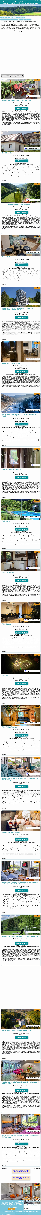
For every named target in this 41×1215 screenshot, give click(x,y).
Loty (4, 19)
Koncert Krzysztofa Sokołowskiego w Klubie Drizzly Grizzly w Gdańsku (21, 1171)
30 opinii (30, 374)
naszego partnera (6, 124)
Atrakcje (19, 19)
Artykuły (27, 19)
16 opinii (28, 268)
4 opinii (25, 687)
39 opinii (37, 946)
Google (21, 1201)
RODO (15, 1207)
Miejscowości (21, 17)
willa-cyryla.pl (38, 0)
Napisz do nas (35, 1211)
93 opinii (38, 427)
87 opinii (21, 322)
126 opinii (27, 584)
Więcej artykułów (4, 1168)
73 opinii (29, 842)
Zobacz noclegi (22, 108)
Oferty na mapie (13, 17)
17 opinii (28, 738)
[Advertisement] (20, 53)
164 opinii (25, 532)
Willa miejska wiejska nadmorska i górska (21, 1178)
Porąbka (37, 80)
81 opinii (32, 216)
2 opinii (26, 635)
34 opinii (21, 1148)
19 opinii (29, 481)
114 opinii (33, 112)
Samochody (12, 19)
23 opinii (21, 1094)
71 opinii (23, 895)
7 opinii (27, 164)
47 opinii (19, 791)
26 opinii (33, 1041)
